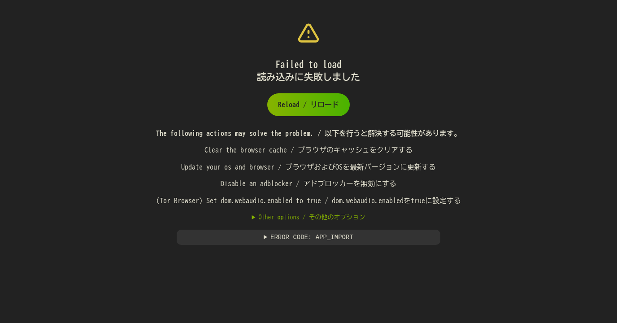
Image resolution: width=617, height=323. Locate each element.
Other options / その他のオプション (311, 217)
